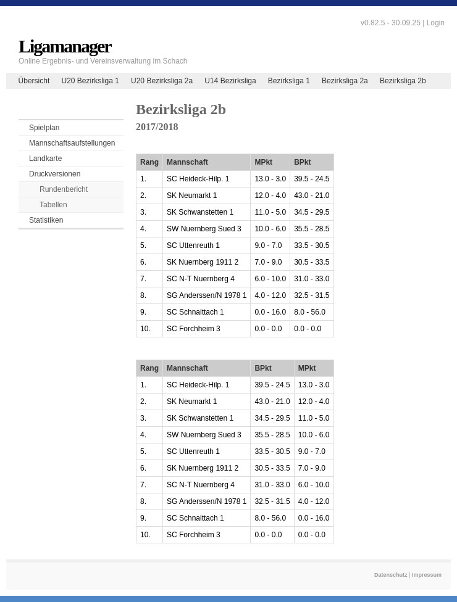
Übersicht (34, 80)
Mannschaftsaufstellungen (72, 143)
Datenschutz (391, 575)
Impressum (427, 575)
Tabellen (53, 204)
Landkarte (45, 158)
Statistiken (46, 220)
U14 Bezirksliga (230, 80)
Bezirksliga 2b (403, 80)
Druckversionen (54, 174)
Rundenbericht (64, 189)
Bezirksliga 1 (289, 80)
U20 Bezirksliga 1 (90, 80)
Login (436, 23)
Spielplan (44, 127)
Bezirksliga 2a (345, 80)
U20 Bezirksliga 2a (162, 80)
